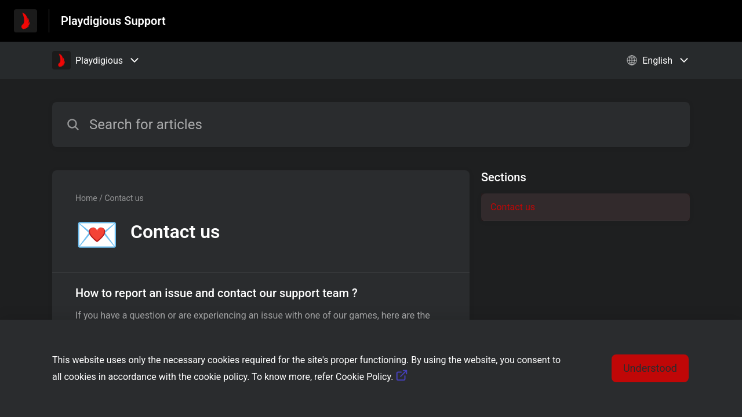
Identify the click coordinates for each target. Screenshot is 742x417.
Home (86, 198)
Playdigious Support (113, 21)
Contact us (512, 207)
